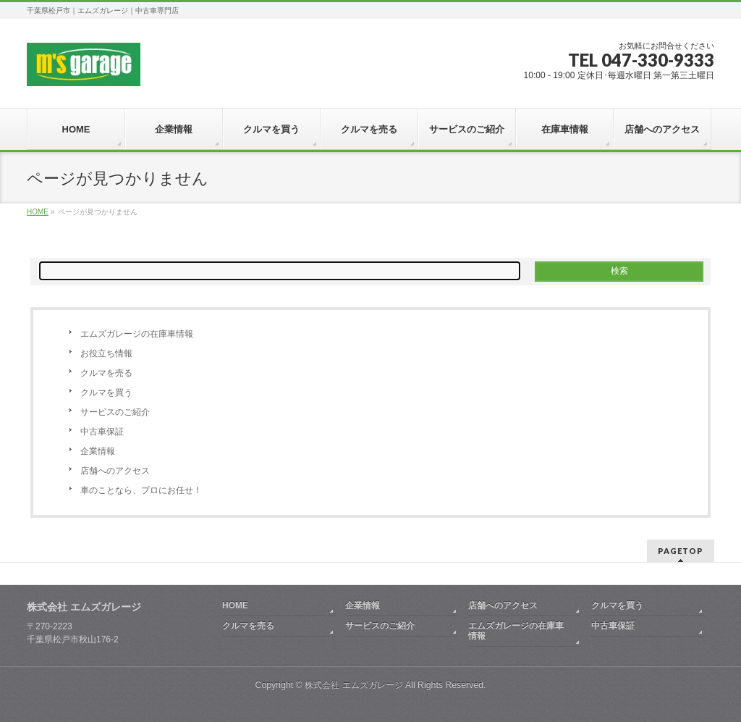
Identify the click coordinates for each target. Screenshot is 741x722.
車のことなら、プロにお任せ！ (141, 490)
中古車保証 (102, 432)
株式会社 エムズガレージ (353, 685)
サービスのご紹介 (115, 412)
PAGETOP (680, 550)
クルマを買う (106, 392)
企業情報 (97, 451)
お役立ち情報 (106, 353)
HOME (235, 605)
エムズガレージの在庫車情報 (136, 334)
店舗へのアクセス (115, 471)
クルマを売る (106, 373)
